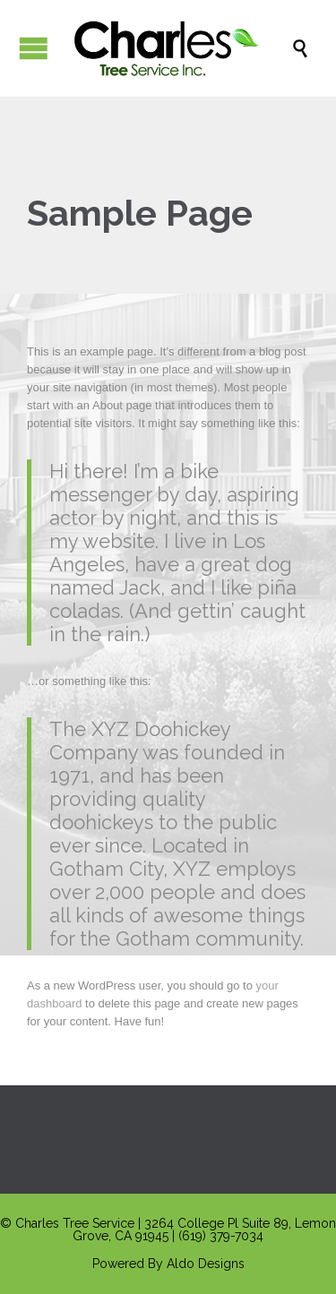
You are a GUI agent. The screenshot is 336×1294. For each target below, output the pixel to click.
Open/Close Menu (33, 48)
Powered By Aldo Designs (168, 1263)
